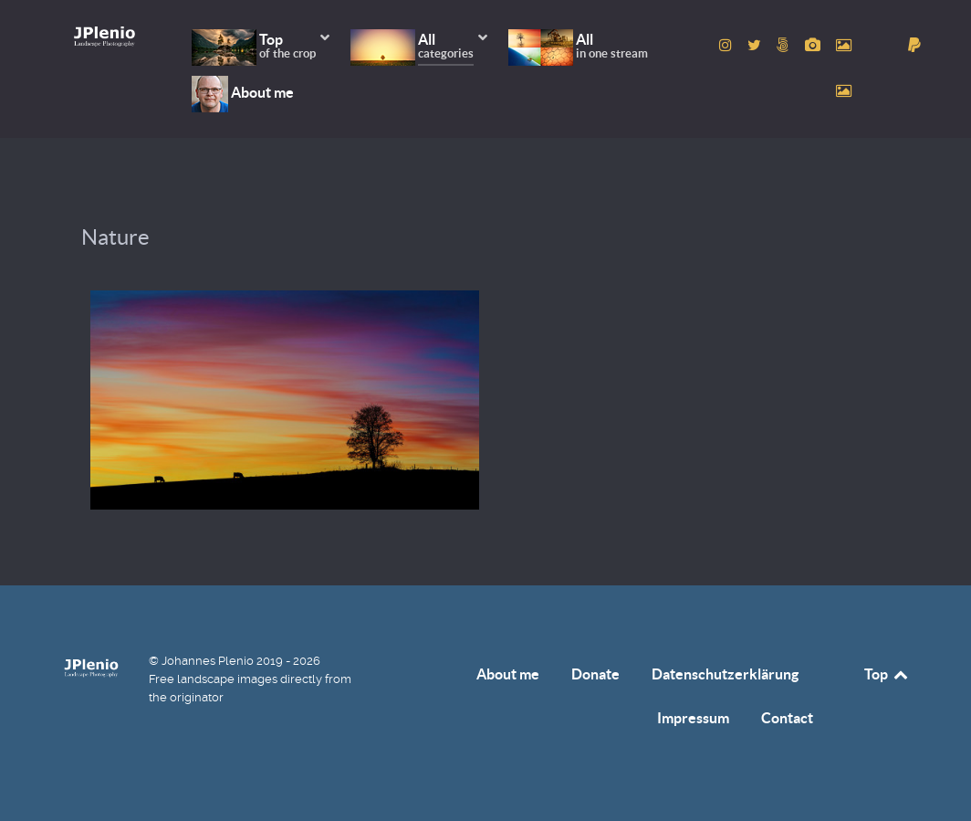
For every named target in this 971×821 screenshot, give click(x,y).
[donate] (915, 45)
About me (507, 674)
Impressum (693, 718)
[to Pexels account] (843, 45)
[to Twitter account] (756, 45)
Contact (787, 718)
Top (887, 674)
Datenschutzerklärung (725, 674)
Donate (595, 674)
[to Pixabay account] (814, 45)
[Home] (104, 36)
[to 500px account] (785, 45)
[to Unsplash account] (843, 90)
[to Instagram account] (728, 45)
